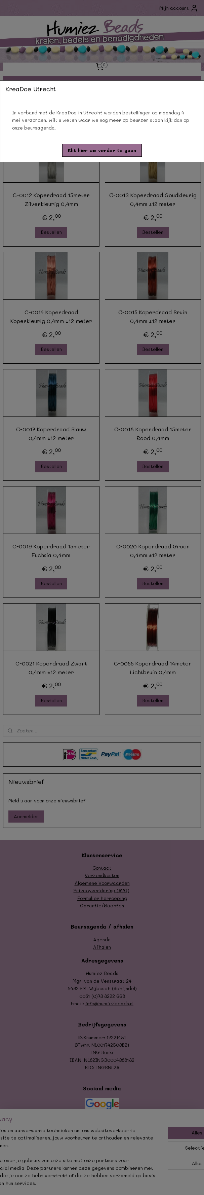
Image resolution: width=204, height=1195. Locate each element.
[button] (102, 150)
